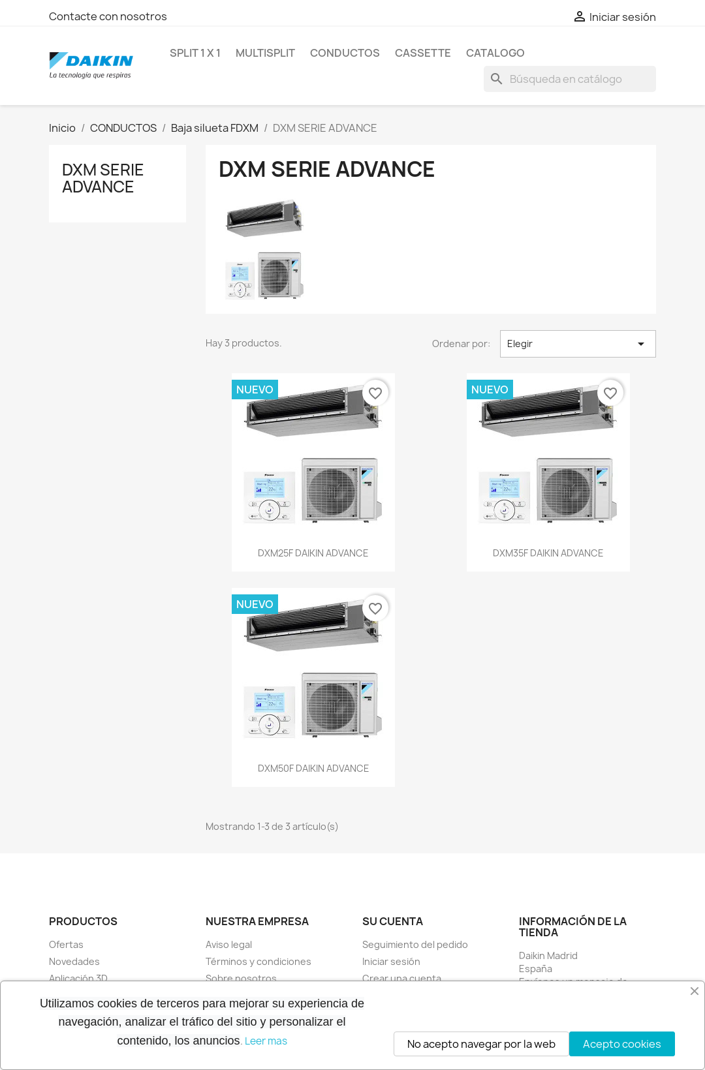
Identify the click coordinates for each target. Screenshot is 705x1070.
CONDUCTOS (345, 53)
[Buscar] (570, 79)
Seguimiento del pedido (415, 944)
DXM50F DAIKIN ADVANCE (313, 768)
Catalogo (495, 53)
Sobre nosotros (241, 978)
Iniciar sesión (391, 961)
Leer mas (266, 1041)
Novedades (74, 961)
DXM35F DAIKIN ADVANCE (548, 553)
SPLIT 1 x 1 (195, 53)
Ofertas (66, 944)
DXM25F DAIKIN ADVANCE (313, 553)
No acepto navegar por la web (481, 1044)
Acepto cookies (622, 1044)
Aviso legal (229, 944)
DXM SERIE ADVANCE (103, 178)
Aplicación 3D (78, 978)
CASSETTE (423, 53)
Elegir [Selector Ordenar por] (578, 344)
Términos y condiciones (258, 961)
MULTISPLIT (265, 53)
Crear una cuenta (401, 978)
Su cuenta (392, 921)
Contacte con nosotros (108, 16)
